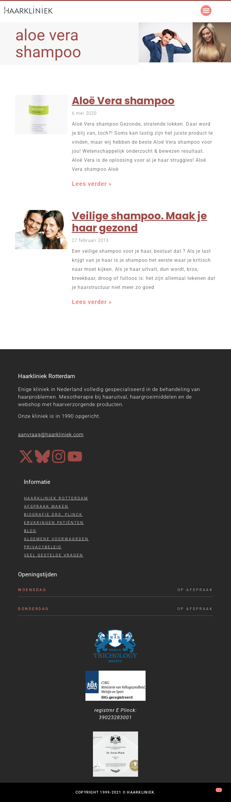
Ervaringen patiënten (54, 523)
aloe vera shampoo (48, 43)
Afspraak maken (46, 506)
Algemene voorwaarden (56, 539)
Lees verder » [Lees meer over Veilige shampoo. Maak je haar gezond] (92, 301)
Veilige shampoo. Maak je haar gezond (139, 222)
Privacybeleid (43, 547)
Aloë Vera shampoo (123, 101)
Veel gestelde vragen (53, 555)
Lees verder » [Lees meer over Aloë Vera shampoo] (92, 183)
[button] (206, 10)
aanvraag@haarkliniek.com (51, 434)
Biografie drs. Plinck (53, 514)
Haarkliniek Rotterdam (56, 498)
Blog (30, 531)
